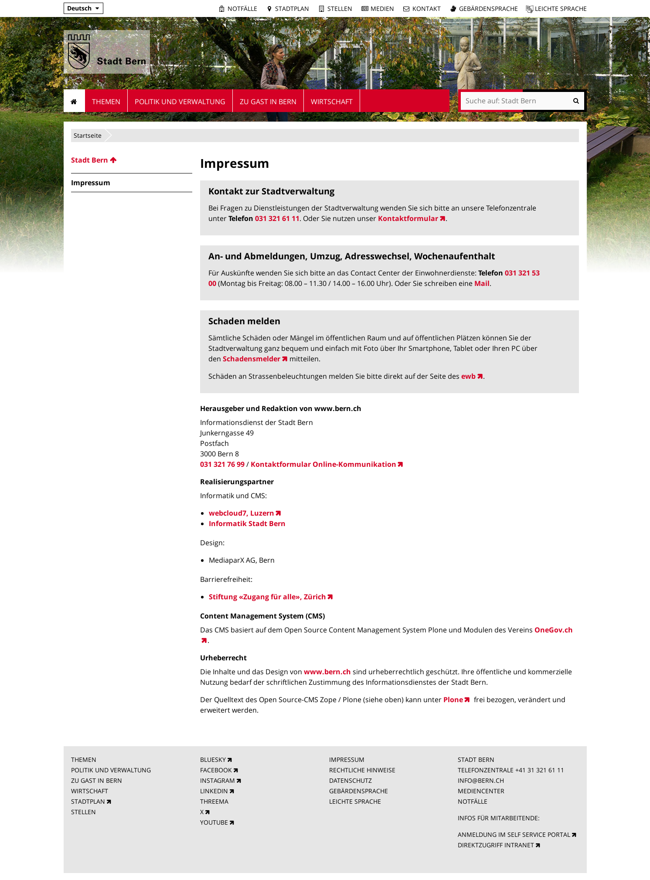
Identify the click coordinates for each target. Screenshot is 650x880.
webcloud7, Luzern (241, 513)
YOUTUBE (214, 822)
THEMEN (83, 759)
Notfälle (242, 8)
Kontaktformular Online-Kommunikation (323, 464)
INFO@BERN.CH (481, 780)
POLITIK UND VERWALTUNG (111, 770)
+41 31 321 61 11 (539, 770)
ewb (468, 376)
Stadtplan (292, 8)
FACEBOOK (216, 770)
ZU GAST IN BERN (96, 780)
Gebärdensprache (488, 8)
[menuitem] (131, 160)
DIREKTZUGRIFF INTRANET (496, 845)
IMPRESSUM (346, 759)
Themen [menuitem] (106, 101)
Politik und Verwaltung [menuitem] (180, 101)
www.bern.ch (327, 671)
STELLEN (83, 812)
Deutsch (79, 8)
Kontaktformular (408, 218)
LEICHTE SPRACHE (355, 801)
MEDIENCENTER (481, 791)
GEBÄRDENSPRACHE (358, 791)
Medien (382, 8)
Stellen (339, 8)
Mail (482, 283)
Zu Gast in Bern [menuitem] (268, 101)
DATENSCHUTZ (350, 780)
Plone (453, 699)
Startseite (88, 135)
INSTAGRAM (217, 780)
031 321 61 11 (277, 218)
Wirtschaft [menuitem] (332, 101)
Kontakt (426, 8)
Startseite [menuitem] (74, 100)
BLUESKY (213, 759)
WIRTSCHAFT (89, 791)
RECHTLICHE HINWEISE (362, 770)
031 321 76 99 (222, 464)
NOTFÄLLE (472, 801)
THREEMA (214, 801)
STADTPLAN (88, 801)
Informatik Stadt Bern (247, 523)
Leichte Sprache (561, 8)
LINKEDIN (214, 791)
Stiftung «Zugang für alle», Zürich (267, 596)
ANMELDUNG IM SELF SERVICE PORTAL (514, 834)
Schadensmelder (251, 359)
